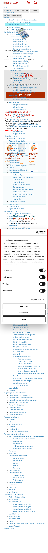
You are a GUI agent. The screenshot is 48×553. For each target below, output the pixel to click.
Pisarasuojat (13, 160)
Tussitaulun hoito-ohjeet (17, 201)
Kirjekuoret (12, 453)
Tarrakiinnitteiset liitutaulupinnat (24, 335)
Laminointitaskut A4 (20, 44)
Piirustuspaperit (14, 499)
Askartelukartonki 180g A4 (22, 507)
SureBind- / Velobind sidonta (18, 119)
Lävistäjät (12, 427)
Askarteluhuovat (14, 519)
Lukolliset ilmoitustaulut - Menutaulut (25, 349)
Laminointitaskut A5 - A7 (21, 46)
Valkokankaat (13, 204)
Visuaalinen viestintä (11, 136)
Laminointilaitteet (14, 34)
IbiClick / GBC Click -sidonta (18, 85)
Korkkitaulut (13, 158)
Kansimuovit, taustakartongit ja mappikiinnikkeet (25, 126)
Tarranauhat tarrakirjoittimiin (18, 431)
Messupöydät (13, 388)
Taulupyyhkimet (18, 182)
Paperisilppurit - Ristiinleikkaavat (20, 395)
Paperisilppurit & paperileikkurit (14, 393)
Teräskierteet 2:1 (19, 80)
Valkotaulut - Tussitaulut (17, 138)
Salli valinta (24, 313)
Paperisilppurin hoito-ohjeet (18, 412)
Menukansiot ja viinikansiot (22, 356)
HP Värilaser (17, 461)
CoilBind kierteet (18, 117)
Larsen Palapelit (14, 526)
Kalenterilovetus (18, 83)
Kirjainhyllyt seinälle (20, 342)
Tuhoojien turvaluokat (16, 415)
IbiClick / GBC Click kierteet (22, 90)
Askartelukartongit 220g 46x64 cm (24, 511)
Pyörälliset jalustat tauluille (18, 148)
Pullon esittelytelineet (20, 330)
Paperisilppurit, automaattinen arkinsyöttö (23, 400)
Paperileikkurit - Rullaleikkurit (19, 402)
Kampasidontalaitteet (20, 105)
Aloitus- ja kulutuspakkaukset (23, 189)
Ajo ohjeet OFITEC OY (16, 25)
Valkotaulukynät (18, 175)
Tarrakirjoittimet (14, 429)
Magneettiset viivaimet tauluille (23, 194)
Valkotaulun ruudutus (20, 192)
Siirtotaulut (12, 146)
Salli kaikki (24, 306)
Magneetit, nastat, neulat (21, 184)
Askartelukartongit (15, 502)
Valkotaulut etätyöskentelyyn (23, 446)
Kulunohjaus (17, 444)
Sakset (11, 521)
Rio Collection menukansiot (27, 369)
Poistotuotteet (9, 528)
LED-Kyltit (16, 354)
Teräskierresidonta (15, 71)
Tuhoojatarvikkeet (15, 407)
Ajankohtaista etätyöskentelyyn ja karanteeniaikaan (26, 436)
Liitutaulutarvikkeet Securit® (22, 339)
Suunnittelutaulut (14, 163)
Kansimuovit (17, 129)
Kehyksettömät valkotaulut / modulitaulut (22, 143)
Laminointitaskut (14, 37)
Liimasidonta (13, 95)
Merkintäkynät (13, 492)
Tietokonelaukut (18, 475)
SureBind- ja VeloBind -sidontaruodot (25, 124)
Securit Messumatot (20, 383)
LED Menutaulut (18, 352)
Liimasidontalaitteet (19, 97)
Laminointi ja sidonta (11, 32)
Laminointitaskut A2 (20, 39)
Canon (15, 463)
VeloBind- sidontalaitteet (21, 122)
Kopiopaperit (13, 451)
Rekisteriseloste (14, 27)
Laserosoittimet (14, 206)
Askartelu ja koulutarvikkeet (13, 494)
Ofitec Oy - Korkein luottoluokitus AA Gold (23, 20)
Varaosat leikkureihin (16, 410)
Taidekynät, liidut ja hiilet (17, 497)
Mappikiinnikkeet (19, 134)
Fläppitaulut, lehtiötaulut (17, 141)
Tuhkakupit (12, 390)
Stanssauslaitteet (19, 68)
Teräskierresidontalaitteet (21, 73)
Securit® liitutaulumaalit (21, 327)
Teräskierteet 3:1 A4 (20, 75)
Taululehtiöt (17, 199)
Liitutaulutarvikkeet (19, 197)
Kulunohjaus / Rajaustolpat (22, 381)
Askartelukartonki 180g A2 (22, 509)
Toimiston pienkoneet (11, 417)
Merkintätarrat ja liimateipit (18, 456)
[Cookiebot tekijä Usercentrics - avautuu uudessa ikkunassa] (35, 232)
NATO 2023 (8, 10)
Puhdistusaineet (18, 187)
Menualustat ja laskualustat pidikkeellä (31, 373)
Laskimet (12, 419)
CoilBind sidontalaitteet (21, 114)
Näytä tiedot (36, 300)
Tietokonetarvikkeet (15, 473)
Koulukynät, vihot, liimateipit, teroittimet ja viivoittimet (27, 523)
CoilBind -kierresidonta (16, 112)
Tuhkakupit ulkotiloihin (20, 385)
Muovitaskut (13, 485)
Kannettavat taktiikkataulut (18, 170)
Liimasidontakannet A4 (21, 100)
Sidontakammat (18, 107)
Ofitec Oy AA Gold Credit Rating (20, 22)
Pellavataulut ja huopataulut (18, 155)
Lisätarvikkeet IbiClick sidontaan (24, 92)
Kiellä (24, 319)
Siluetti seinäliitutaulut (20, 325)
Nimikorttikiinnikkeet (20, 63)
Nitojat (11, 422)
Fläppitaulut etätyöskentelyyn (23, 448)
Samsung (16, 468)
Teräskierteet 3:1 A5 (20, 78)
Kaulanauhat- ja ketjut (20, 61)
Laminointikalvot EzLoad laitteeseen (25, 51)
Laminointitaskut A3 (20, 42)
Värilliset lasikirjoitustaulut (17, 153)
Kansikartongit (18, 131)
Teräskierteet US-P (19, 109)
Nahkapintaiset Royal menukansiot (29, 366)
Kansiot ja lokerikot (15, 482)
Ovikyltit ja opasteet (20, 347)
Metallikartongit (14, 514)
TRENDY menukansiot (25, 364)
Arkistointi (12, 490)
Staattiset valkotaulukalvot (18, 165)
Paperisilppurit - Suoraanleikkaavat (21, 398)
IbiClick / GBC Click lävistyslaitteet (25, 88)
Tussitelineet (17, 180)
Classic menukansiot (25, 361)
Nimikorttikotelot (18, 59)
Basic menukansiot (24, 359)
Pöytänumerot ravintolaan (22, 344)
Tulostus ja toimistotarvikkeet (14, 434)
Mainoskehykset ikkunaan (22, 337)
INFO (6, 15)
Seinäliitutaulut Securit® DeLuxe (20, 228)
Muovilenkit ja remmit (20, 66)
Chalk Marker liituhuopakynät (23, 177)
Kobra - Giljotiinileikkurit (17, 405)
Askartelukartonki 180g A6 (22, 504)
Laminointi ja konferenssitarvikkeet (20, 56)
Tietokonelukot (18, 480)
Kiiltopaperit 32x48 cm (16, 516)
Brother (15, 465)
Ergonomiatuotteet (15, 470)
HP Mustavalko (18, 458)
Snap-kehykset (18, 376)
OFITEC (7, 17)
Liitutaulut (12, 168)
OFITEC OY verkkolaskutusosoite (20, 29)
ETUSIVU (7, 8)
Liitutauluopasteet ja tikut (21, 332)
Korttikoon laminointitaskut (22, 49)
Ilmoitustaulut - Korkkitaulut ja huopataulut (27, 378)
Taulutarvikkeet (14, 172)
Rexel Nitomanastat (15, 424)
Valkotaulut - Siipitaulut (16, 151)
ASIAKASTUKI (9, 13)
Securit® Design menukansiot (28, 371)
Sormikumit (13, 487)
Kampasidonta (14, 102)
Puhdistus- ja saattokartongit (23, 54)
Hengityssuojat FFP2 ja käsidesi (24, 439)
